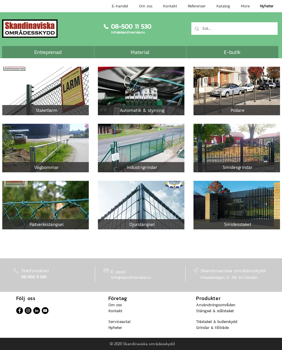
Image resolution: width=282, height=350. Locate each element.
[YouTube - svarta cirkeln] (45, 310)
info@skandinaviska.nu (131, 277)
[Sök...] (234, 28)
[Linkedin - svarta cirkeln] (36, 310)
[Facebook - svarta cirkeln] (19, 310)
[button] (46, 110)
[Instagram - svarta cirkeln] (28, 310)
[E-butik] (232, 52)
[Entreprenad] (48, 52)
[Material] (140, 52)
